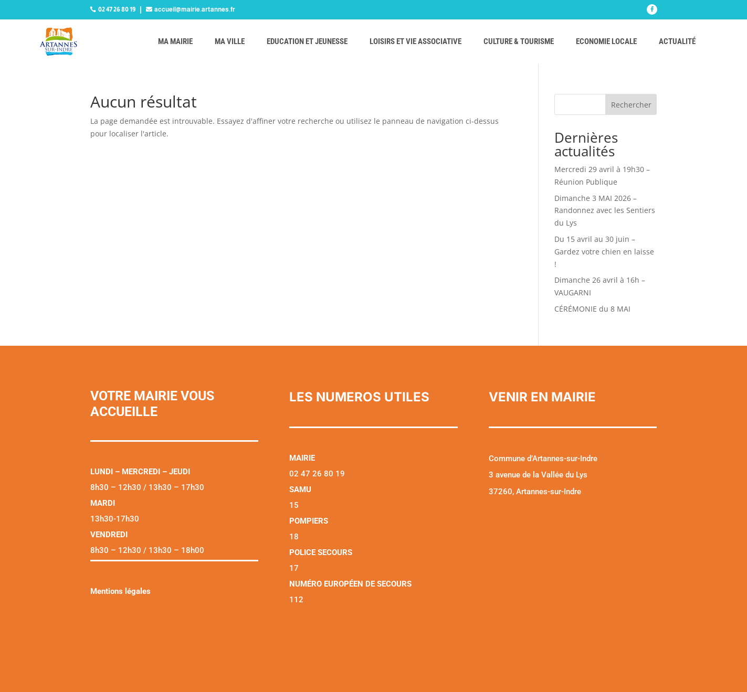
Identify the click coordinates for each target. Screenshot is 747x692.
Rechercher (631, 105)
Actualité (677, 41)
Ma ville (230, 41)
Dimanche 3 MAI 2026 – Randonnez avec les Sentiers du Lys (604, 210)
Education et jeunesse (307, 41)
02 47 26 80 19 (116, 9)
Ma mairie (175, 41)
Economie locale (606, 41)
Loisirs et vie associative (415, 41)
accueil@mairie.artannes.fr (194, 9)
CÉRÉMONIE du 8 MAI (592, 309)
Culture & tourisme (518, 41)
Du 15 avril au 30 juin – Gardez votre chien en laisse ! (604, 251)
